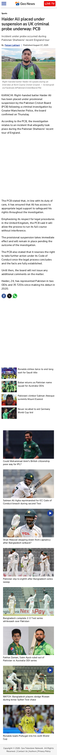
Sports (4, 13)
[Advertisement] (28, 166)
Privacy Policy (44, 751)
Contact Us (22, 751)
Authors (32, 751)
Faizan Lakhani (12, 45)
